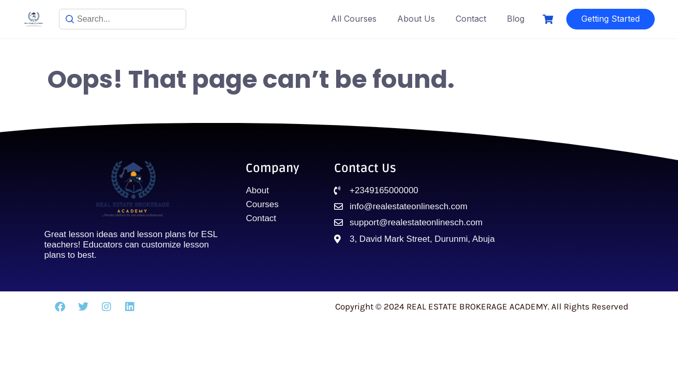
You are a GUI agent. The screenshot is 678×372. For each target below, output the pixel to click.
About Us (416, 18)
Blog (515, 18)
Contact (471, 18)
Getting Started (610, 18)
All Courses (353, 18)
